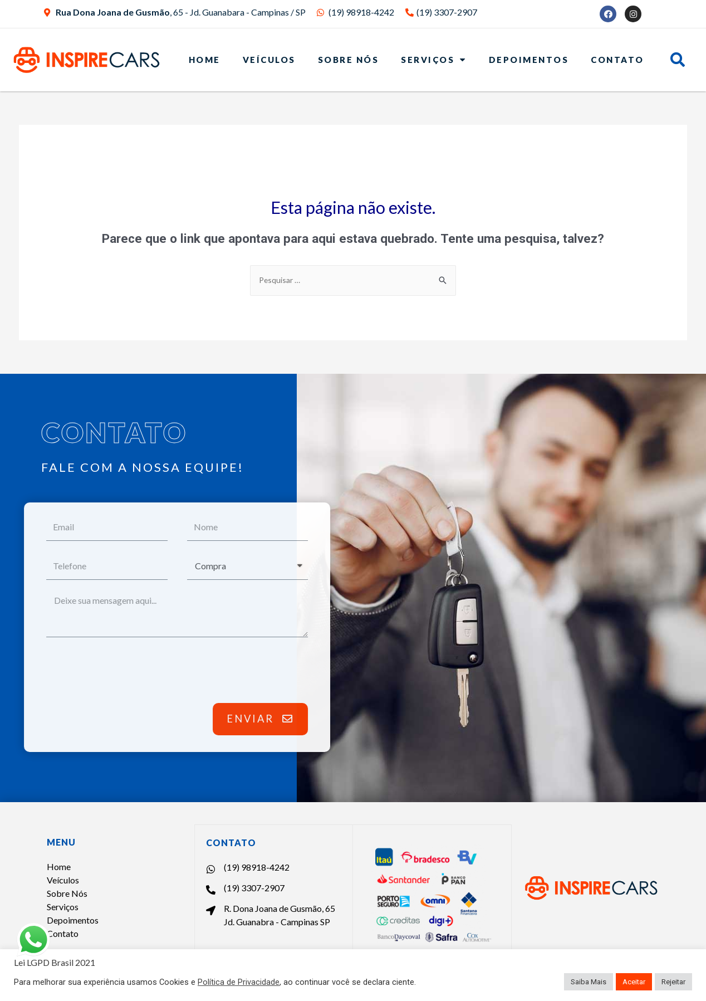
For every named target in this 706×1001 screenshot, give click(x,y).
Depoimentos (529, 60)
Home (204, 60)
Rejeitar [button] (673, 982)
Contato (617, 60)
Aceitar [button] (633, 982)
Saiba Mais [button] (588, 982)
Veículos (269, 60)
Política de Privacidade (239, 982)
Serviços (434, 60)
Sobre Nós (348, 60)
